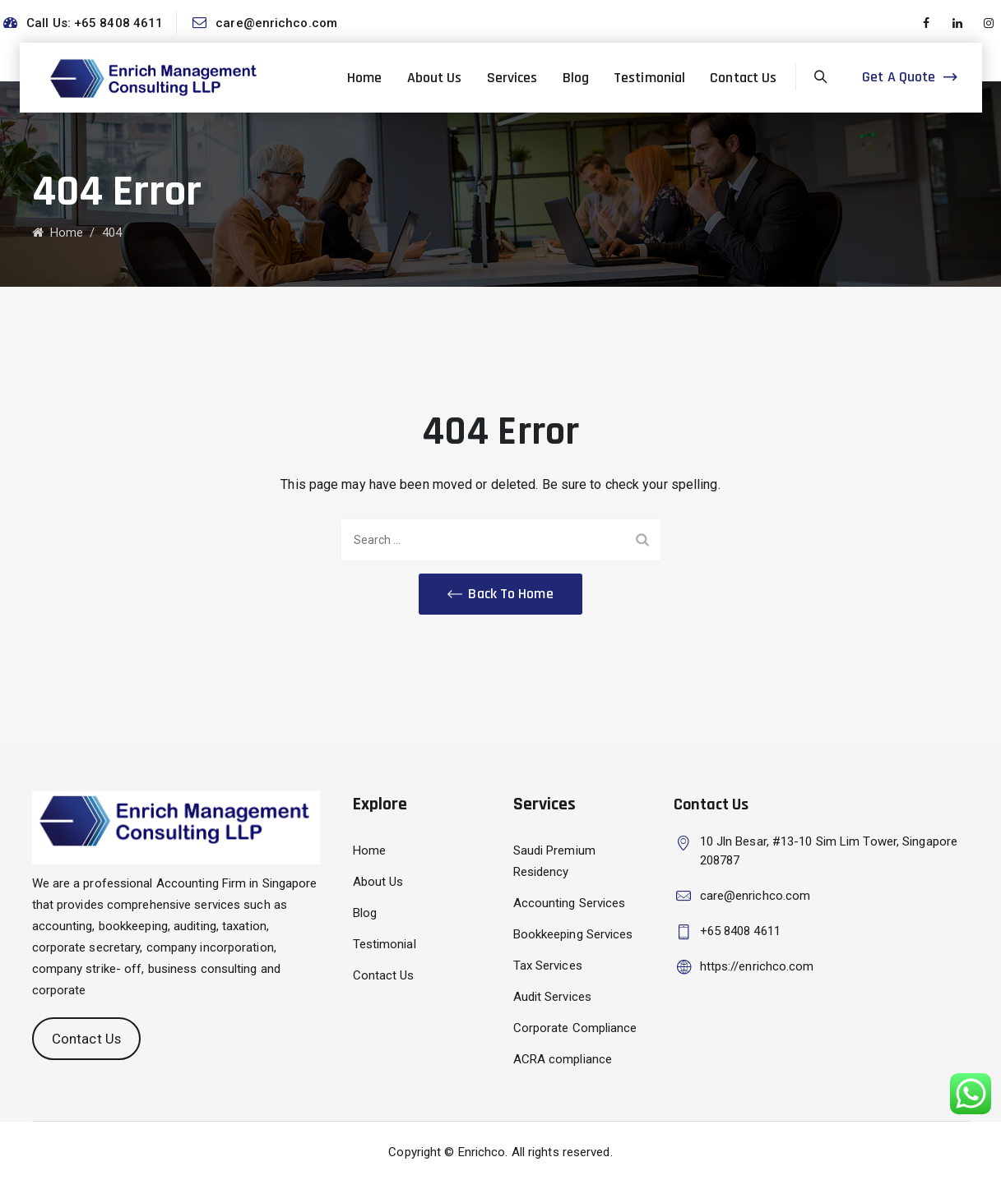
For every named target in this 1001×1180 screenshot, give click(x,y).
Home (364, 77)
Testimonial (649, 77)
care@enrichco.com (276, 23)
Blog (576, 77)
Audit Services (552, 996)
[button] (500, 594)
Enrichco (482, 1152)
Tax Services (547, 965)
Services (512, 77)
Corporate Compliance (575, 1028)
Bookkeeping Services (573, 934)
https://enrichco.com (757, 966)
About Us (434, 77)
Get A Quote (898, 76)
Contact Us (743, 77)
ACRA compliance (563, 1059)
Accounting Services (569, 903)
